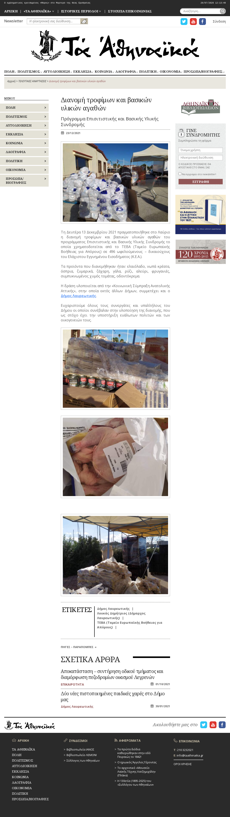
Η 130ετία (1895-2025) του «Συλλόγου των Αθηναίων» (135, 783)
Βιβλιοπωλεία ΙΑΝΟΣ (80, 749)
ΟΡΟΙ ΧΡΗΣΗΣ (183, 764)
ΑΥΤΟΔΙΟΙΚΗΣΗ (56, 72)
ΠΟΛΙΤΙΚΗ (147, 72)
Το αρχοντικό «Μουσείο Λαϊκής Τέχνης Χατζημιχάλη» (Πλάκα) (136, 771)
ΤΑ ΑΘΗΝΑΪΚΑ (115, 46)
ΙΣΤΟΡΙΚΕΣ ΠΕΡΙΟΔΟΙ (79, 11)
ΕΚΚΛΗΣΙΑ (82, 72)
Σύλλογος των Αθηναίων (83, 760)
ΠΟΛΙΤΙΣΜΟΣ (28, 72)
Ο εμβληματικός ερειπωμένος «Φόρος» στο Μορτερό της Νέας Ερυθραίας (47, 3)
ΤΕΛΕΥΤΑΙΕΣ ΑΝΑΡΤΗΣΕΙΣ (32, 81)
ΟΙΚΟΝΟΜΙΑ (170, 72)
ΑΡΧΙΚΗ (10, 11)
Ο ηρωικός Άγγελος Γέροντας (137, 762)
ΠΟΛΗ (9, 72)
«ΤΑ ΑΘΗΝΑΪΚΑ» (37, 11)
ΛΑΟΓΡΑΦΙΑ (125, 72)
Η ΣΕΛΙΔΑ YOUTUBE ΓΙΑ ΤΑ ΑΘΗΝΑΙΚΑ (193, 21)
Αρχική (11, 81)
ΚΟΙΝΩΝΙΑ (103, 72)
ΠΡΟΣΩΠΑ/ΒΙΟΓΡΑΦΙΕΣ (203, 72)
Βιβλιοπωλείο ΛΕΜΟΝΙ (82, 755)
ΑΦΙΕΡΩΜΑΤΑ (130, 740)
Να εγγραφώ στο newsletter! (197, 174)
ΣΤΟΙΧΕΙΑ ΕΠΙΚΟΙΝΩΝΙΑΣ (130, 11)
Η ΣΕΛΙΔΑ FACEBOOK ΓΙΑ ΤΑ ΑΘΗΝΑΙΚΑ (202, 21)
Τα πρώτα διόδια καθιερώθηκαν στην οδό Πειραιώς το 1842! (134, 753)
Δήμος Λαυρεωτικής (78, 295)
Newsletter (13, 20)
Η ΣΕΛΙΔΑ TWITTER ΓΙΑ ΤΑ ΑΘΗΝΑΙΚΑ (184, 21)
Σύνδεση (219, 21)
